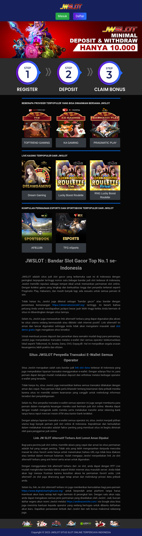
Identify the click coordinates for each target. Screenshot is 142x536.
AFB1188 (36, 247)
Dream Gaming (37, 195)
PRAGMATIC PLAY (105, 142)
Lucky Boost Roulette (70, 195)
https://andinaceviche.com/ (82, 501)
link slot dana (82, 367)
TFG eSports (70, 247)
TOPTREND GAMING (37, 142)
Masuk (62, 16)
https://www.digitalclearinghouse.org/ (42, 490)
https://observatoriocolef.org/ (68, 305)
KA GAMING (71, 142)
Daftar (80, 16)
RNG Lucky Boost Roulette (105, 195)
